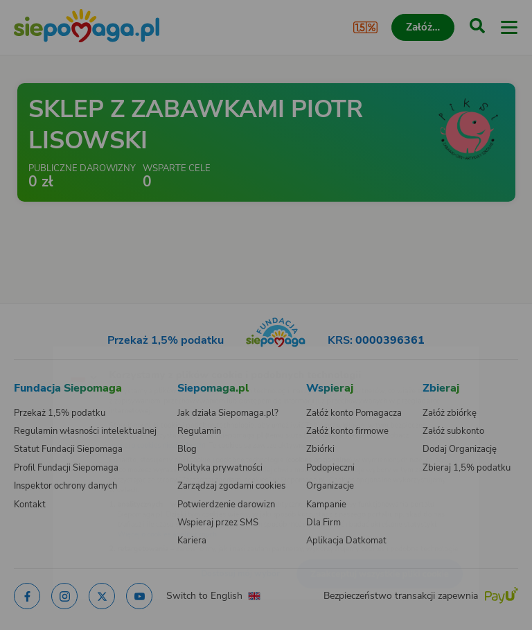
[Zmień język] (38, 354)
